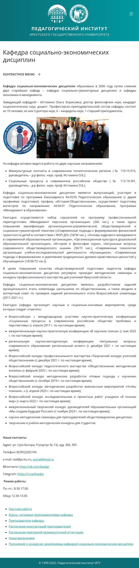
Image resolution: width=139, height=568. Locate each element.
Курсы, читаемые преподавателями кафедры (41, 515)
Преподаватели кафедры (26, 521)
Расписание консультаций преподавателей (40, 526)
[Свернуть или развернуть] (131, 13)
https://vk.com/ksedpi (34, 467)
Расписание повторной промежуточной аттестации (46, 532)
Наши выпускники (22, 538)
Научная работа (20, 509)
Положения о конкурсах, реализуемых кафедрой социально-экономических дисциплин (71, 544)
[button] (69, 74)
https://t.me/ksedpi (30, 474)
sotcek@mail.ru (43, 459)
